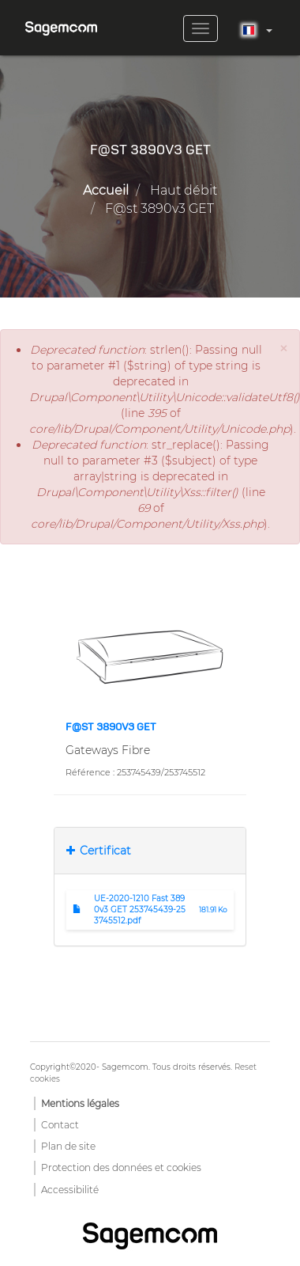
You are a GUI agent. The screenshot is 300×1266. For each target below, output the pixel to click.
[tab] (150, 851)
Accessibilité (70, 1190)
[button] (283, 348)
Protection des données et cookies (121, 1167)
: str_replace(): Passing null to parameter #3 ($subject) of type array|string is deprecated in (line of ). (150, 484)
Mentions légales (80, 1103)
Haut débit (183, 190)
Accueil (106, 190)
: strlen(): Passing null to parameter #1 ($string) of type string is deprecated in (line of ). (150, 389)
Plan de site (68, 1146)
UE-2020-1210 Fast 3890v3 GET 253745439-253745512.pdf (140, 910)
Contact (60, 1125)
